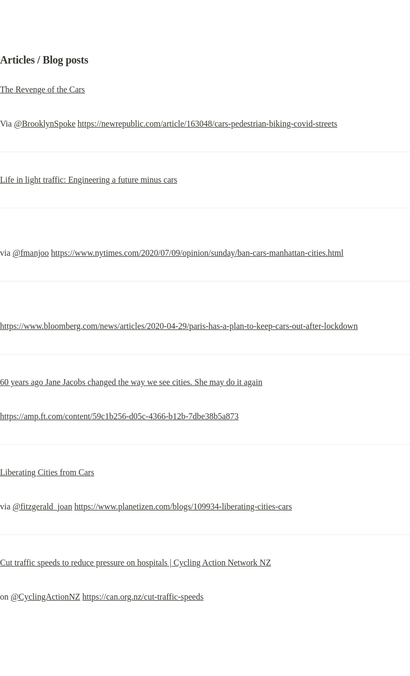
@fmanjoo (31, 252)
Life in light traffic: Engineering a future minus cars (88, 179)
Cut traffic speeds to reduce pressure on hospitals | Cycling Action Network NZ (135, 562)
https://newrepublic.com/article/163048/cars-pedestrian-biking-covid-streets (207, 123)
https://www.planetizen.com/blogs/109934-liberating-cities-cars (183, 506)
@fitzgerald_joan (43, 506)
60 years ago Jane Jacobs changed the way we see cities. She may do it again (131, 382)
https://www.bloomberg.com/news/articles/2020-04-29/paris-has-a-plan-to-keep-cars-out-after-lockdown (179, 326)
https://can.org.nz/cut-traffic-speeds (142, 596)
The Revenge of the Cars (42, 89)
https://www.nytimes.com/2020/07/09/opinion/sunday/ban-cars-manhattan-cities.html (197, 252)
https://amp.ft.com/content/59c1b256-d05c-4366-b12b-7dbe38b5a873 (119, 416)
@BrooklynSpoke (44, 123)
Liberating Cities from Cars (47, 472)
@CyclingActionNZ (45, 596)
